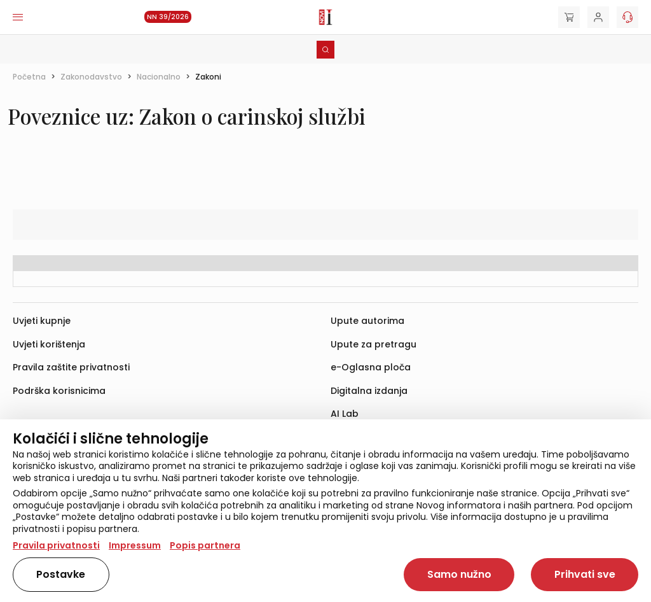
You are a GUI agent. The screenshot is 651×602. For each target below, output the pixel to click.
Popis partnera (205, 545)
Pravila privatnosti (56, 545)
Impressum (135, 545)
